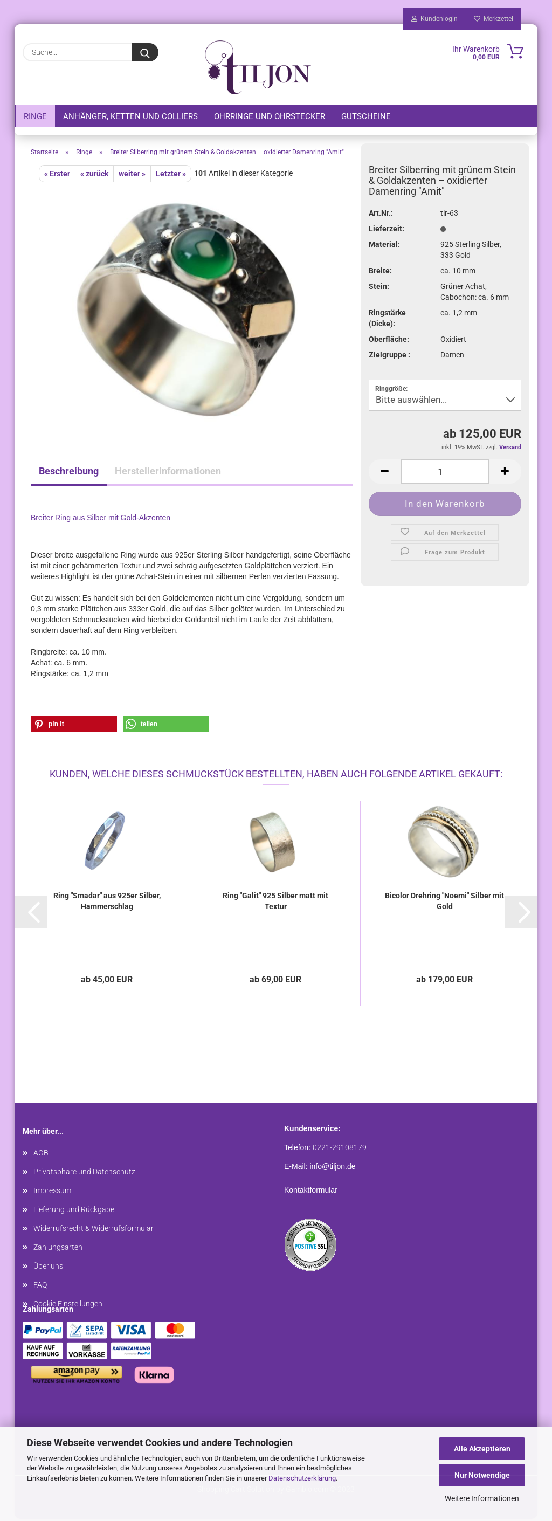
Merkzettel (493, 19)
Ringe (35, 116)
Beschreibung (69, 473)
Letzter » (171, 175)
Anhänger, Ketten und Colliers (130, 116)
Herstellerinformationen (168, 473)
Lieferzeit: (386, 230)
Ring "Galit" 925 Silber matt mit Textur (275, 903)
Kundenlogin (434, 19)
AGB (41, 1155)
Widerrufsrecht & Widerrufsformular (93, 1230)
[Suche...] (145, 52)
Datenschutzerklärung (302, 1478)
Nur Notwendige (482, 1475)
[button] (74, 726)
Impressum (52, 1192)
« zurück (94, 175)
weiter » (132, 175)
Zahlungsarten (57, 1249)
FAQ (40, 1287)
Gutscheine (366, 116)
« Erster (57, 175)
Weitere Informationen (482, 1498)
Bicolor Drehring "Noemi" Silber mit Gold (444, 903)
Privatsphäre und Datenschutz (84, 1173)
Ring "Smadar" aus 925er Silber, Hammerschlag (107, 903)
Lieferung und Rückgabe (73, 1211)
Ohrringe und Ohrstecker (269, 116)
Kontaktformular (310, 1192)
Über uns (48, 1268)
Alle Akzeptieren (482, 1448)
